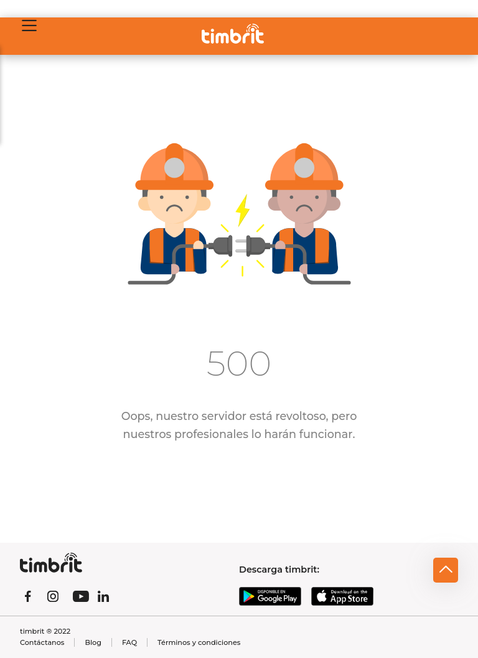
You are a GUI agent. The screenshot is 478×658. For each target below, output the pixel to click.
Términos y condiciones (198, 642)
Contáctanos (42, 642)
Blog (93, 642)
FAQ (129, 642)
